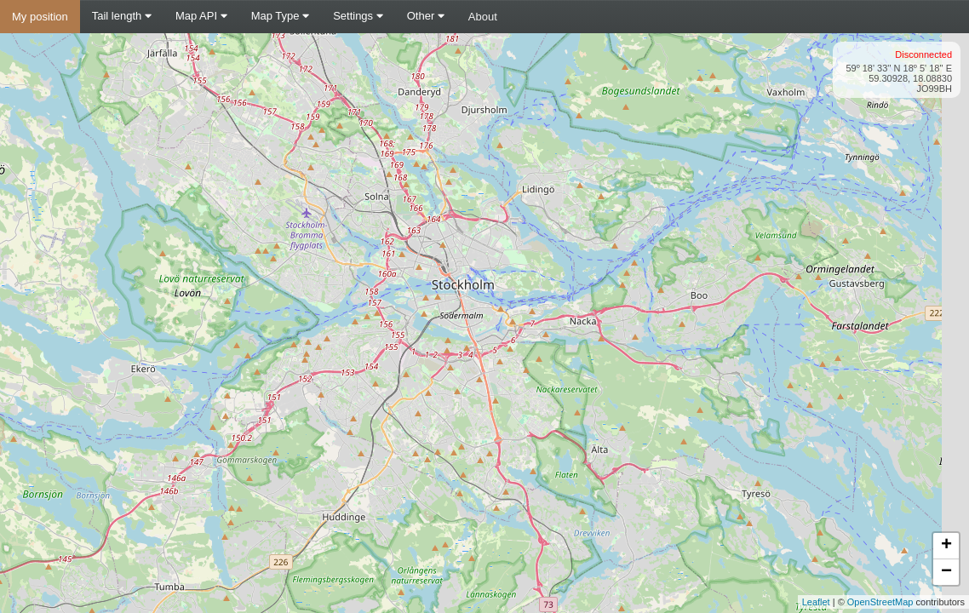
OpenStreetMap (880, 602)
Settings (358, 15)
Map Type (280, 15)
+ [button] (946, 546)
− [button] (946, 572)
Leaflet (816, 602)
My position (40, 16)
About (482, 16)
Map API (201, 15)
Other (425, 15)
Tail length (122, 15)
